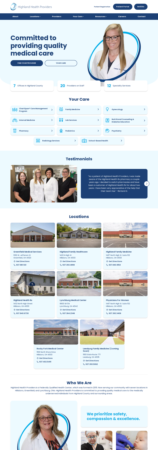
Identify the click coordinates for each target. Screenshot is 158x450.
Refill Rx (140, 6)
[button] (146, 184)
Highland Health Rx (22, 300)
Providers (56, 16)
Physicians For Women (117, 300)
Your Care (61, 63)
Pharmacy (23, 131)
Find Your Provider (27, 63)
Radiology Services (51, 141)
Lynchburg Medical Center (73, 300)
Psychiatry (116, 131)
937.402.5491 (44, 362)
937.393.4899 (67, 265)
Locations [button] (34, 16)
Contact (142, 16)
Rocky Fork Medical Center (50, 348)
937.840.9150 (113, 265)
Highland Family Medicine (119, 252)
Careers (122, 16)
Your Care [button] (77, 16)
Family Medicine (72, 109)
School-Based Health (98, 141)
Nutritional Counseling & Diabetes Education (123, 120)
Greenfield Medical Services (27, 252)
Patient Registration (102, 7)
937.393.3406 (113, 313)
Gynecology (117, 109)
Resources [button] (100, 16)
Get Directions (21, 261)
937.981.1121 (19, 265)
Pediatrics (70, 131)
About (15, 16)
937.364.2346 (67, 313)
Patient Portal (122, 6)
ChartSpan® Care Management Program (33, 109)
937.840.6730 (21, 313)
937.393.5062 (90, 364)
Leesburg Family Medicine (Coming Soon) (101, 350)
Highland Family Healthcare (74, 252)
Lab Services (71, 120)
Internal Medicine (27, 120)
